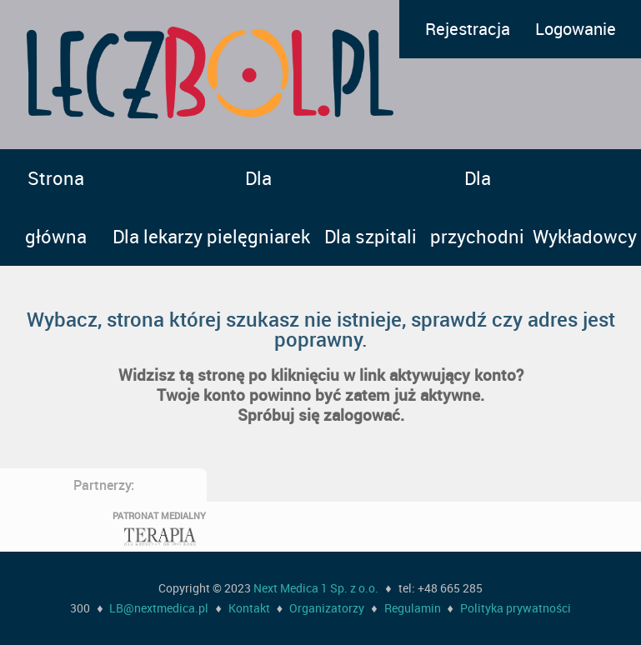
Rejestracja (467, 29)
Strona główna (56, 207)
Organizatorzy (326, 608)
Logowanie (575, 29)
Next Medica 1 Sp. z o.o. (315, 588)
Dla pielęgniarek (258, 207)
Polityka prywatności (515, 608)
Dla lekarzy (158, 236)
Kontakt (249, 608)
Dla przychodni (477, 207)
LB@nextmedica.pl (158, 608)
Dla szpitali (370, 236)
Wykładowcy (585, 236)
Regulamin (412, 608)
